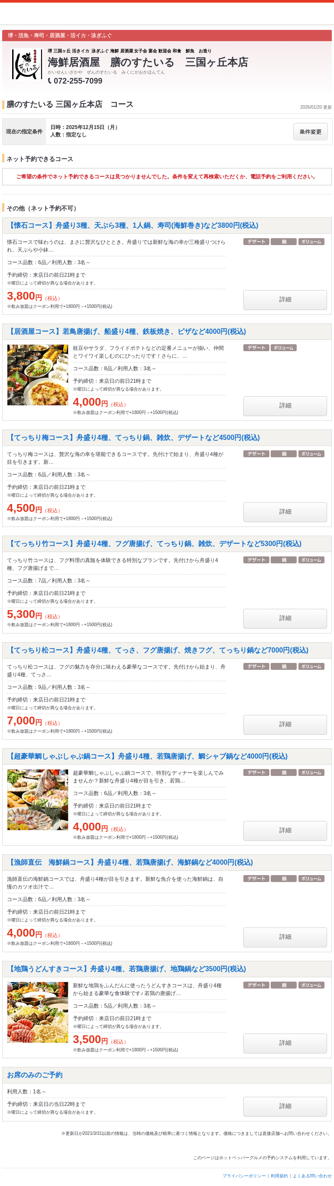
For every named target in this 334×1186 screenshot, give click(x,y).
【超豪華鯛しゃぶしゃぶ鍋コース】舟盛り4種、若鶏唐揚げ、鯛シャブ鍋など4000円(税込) (147, 756)
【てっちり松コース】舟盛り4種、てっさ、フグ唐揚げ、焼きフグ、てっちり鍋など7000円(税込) (157, 650)
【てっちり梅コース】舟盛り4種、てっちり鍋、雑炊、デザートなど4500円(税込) (133, 437)
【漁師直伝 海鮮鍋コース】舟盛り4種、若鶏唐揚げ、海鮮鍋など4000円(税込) (130, 862)
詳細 (285, 299)
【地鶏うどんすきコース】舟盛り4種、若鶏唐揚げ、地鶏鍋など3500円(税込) (126, 969)
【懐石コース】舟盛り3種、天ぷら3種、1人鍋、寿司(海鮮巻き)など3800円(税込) (133, 225)
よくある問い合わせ (312, 1175)
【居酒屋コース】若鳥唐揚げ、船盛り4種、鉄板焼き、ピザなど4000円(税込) (126, 331)
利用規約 (279, 1175)
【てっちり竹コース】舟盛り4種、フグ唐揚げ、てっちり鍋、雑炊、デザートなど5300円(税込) (154, 543)
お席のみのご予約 (34, 1075)
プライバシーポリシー (244, 1175)
